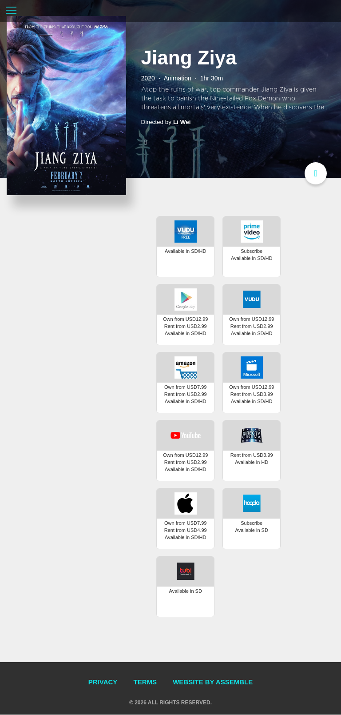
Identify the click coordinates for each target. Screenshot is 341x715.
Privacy (103, 682)
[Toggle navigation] (11, 11)
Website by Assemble (213, 682)
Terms (145, 682)
